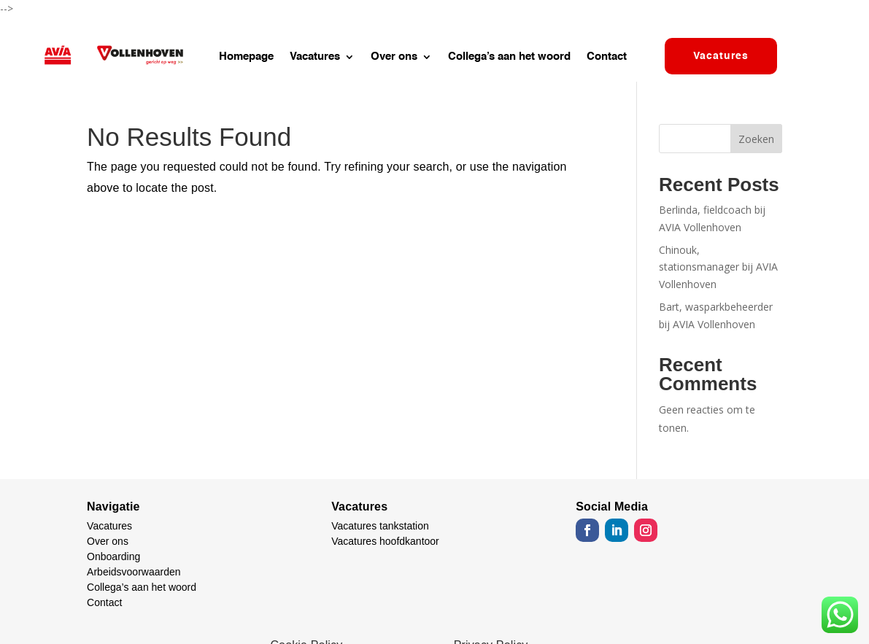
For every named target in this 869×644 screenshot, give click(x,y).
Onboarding (113, 556)
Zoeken (756, 139)
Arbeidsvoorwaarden (133, 572)
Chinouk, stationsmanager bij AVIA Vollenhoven (718, 267)
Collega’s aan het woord (509, 57)
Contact (607, 57)
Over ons (394, 57)
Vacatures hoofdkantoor (385, 541)
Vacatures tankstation (380, 526)
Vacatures (315, 57)
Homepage (246, 57)
